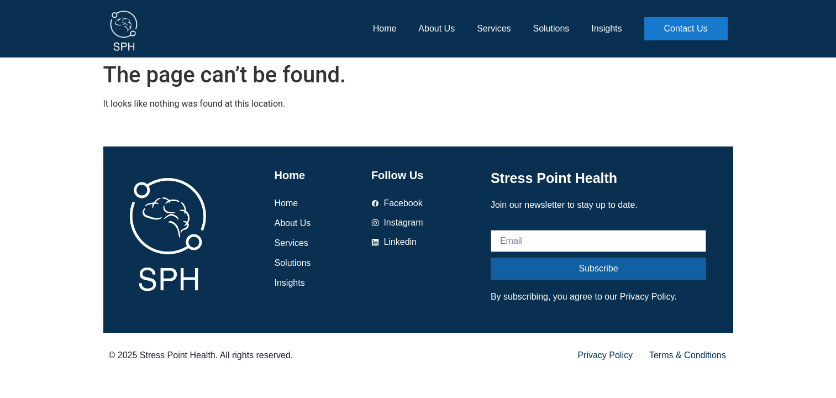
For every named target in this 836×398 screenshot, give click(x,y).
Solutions (551, 28)
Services (494, 28)
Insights (606, 28)
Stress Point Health (554, 178)
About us (436, 28)
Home (385, 28)
